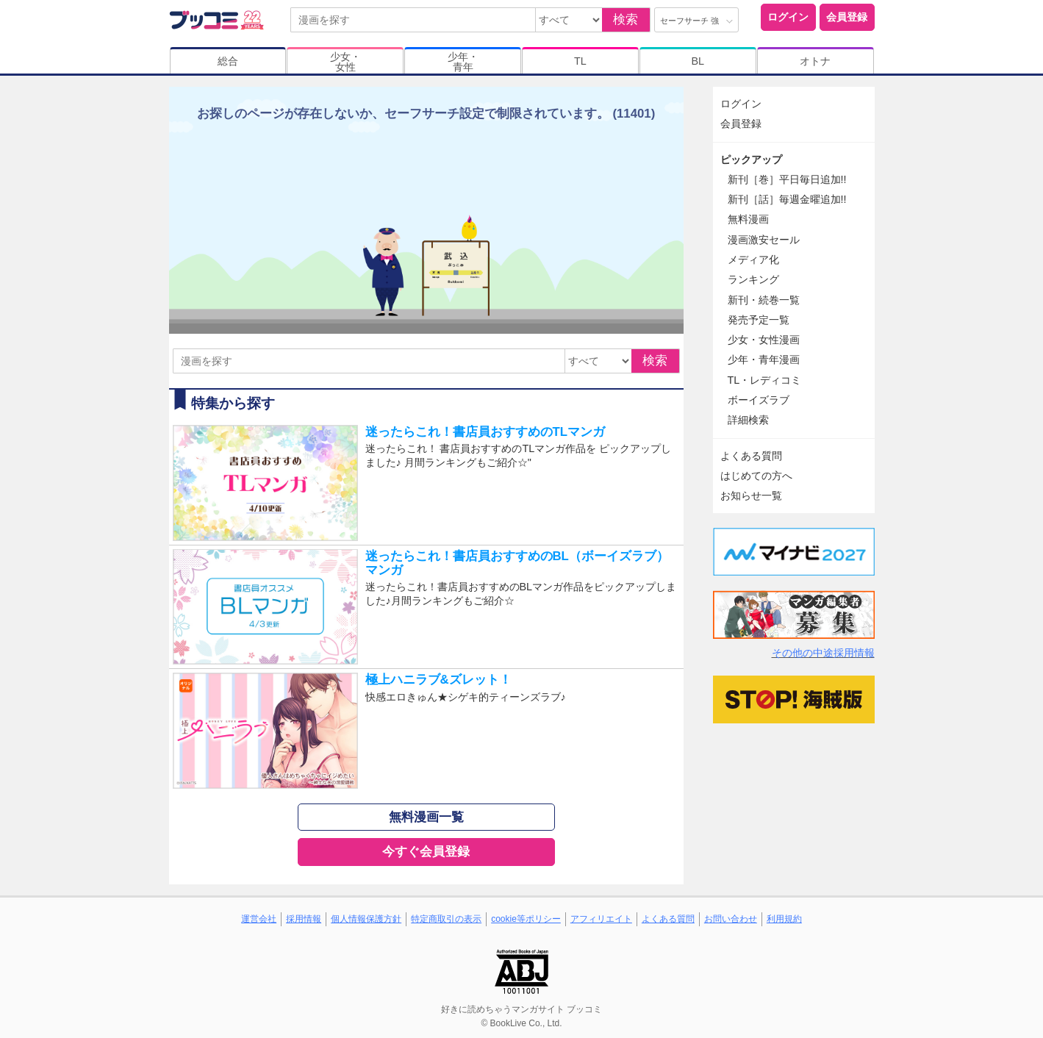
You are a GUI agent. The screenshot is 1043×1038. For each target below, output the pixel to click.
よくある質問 (751, 456)
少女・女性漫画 (764, 340)
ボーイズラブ (758, 400)
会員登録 (846, 17)
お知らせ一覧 (751, 495)
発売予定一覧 (758, 320)
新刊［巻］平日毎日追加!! (787, 179)
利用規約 (784, 919)
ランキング (753, 279)
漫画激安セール (764, 240)
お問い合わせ (730, 919)
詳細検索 (748, 420)
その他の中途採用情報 (823, 653)
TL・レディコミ (765, 380)
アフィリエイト (601, 919)
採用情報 (303, 919)
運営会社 (258, 919)
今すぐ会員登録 (426, 852)
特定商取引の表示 (446, 919)
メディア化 (753, 259)
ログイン (788, 17)
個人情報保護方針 (366, 919)
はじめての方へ (756, 476)
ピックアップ (751, 159)
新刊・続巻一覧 (764, 300)
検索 (625, 19)
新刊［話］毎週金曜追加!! (787, 199)
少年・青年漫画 (764, 359)
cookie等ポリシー (526, 919)
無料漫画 (748, 219)
